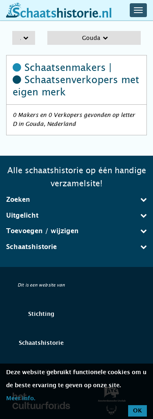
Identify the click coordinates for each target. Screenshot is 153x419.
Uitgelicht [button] (76, 215)
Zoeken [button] (76, 199)
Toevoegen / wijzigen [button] (76, 230)
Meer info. (20, 398)
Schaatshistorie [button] (76, 246)
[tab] (76, 199)
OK (137, 411)
